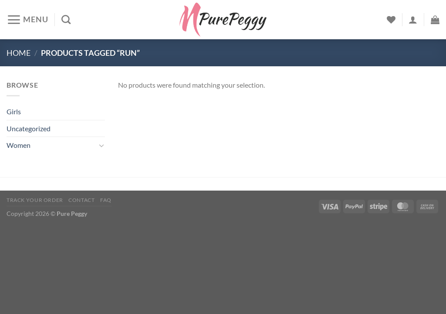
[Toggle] (101, 145)
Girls (14, 111)
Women (18, 145)
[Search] (66, 19)
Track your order (35, 200)
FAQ (106, 200)
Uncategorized (29, 128)
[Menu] (27, 20)
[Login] (413, 19)
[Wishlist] (391, 19)
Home (18, 53)
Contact (81, 200)
